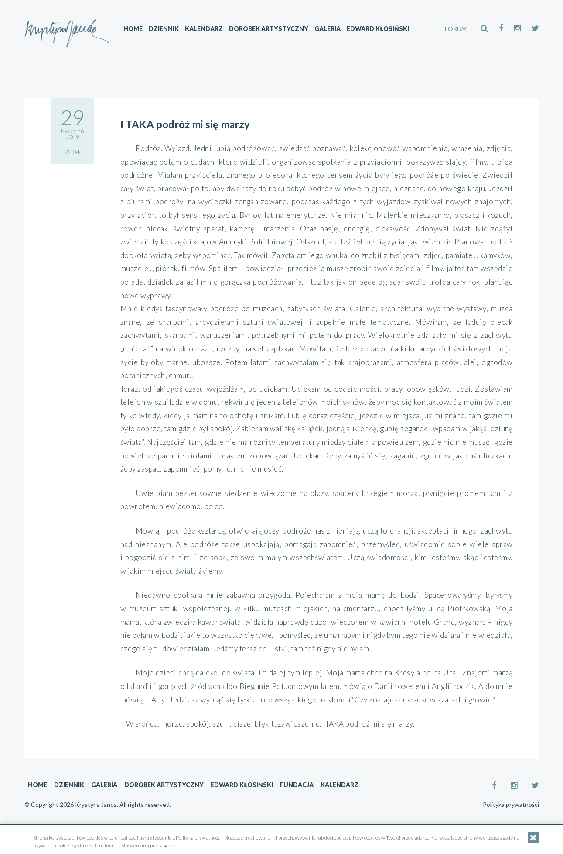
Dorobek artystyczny (268, 28)
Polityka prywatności (511, 805)
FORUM (456, 28)
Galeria (327, 28)
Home (133, 28)
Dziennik (164, 28)
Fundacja (297, 785)
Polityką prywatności (199, 837)
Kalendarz (204, 28)
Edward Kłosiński (378, 28)
